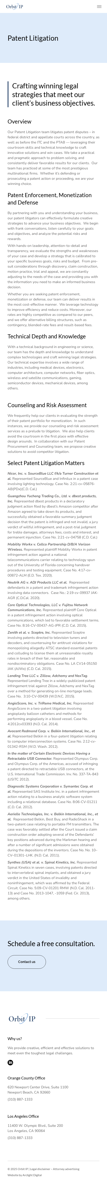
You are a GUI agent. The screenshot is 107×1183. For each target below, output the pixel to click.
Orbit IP (23, 1169)
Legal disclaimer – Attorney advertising (54, 1169)
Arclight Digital (32, 1175)
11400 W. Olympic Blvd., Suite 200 (35, 1125)
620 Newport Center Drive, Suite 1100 (38, 1087)
